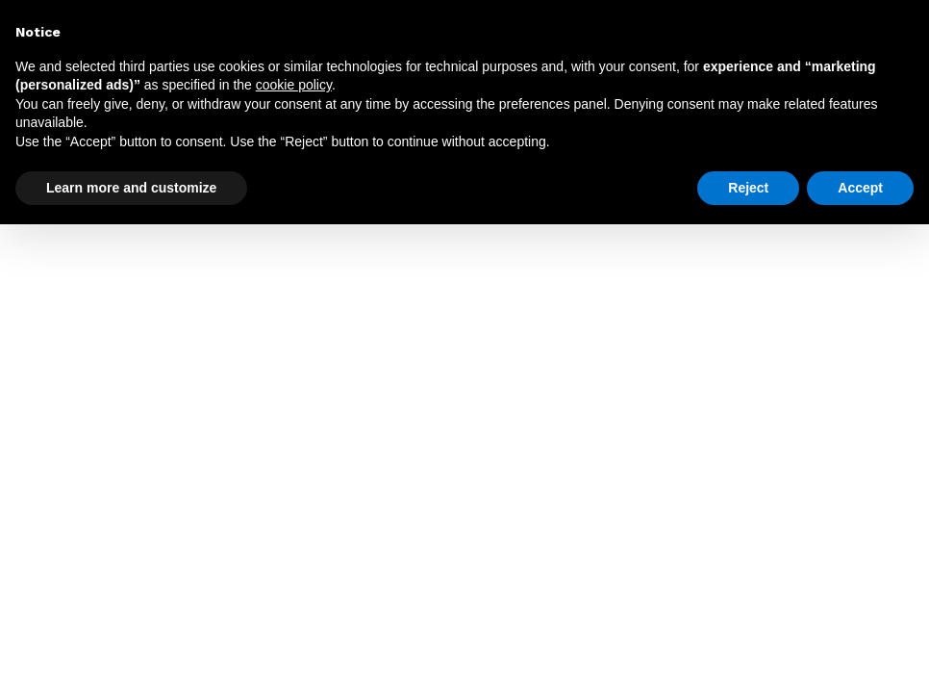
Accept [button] (860, 187)
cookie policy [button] (294, 84)
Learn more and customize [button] (131, 187)
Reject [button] (748, 187)
